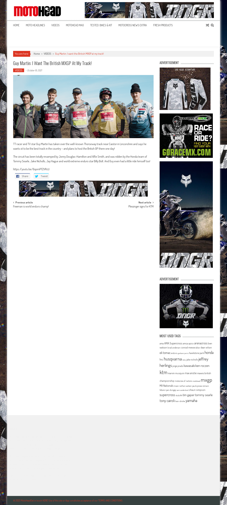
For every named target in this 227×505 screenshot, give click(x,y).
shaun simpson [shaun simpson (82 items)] (197, 390)
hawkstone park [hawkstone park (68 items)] (196, 352)
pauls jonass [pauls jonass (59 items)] (197, 385)
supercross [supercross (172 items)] (167, 394)
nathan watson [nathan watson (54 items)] (185, 386)
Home (16, 25)
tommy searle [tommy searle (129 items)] (204, 395)
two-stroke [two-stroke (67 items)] (180, 401)
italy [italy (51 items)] (184, 360)
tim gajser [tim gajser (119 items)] (189, 395)
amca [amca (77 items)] (185, 343)
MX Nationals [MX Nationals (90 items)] (166, 385)
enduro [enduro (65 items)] (174, 353)
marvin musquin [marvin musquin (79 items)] (176, 373)
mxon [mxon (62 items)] (176, 385)
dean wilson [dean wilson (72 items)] (206, 347)
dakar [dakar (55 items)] (197, 347)
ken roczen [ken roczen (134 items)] (202, 366)
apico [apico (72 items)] (191, 343)
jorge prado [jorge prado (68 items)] (177, 365)
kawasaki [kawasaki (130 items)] (189, 366)
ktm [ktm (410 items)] (163, 372)
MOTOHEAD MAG (75, 25)
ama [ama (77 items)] (162, 343)
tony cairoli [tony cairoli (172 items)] (167, 400)
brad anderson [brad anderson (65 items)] (174, 347)
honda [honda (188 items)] (209, 352)
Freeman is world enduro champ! (31, 206)
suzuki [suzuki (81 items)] (179, 395)
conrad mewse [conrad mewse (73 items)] (188, 347)
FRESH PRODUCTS (163, 25)
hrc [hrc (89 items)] (161, 359)
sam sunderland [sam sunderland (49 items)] (183, 390)
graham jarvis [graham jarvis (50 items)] (183, 353)
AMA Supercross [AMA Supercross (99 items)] (173, 343)
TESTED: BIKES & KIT (101, 25)
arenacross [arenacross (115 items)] (200, 343)
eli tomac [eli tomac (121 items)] (165, 353)
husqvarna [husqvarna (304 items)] (173, 359)
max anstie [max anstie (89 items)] (191, 373)
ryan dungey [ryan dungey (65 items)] (170, 390)
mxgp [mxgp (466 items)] (206, 379)
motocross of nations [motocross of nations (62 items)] (183, 380)
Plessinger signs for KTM (141, 206)
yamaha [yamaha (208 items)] (191, 400)
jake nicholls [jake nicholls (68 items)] (192, 359)
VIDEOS (55, 25)
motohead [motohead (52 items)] (196, 381)
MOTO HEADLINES (35, 25)
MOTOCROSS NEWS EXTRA (132, 25)
